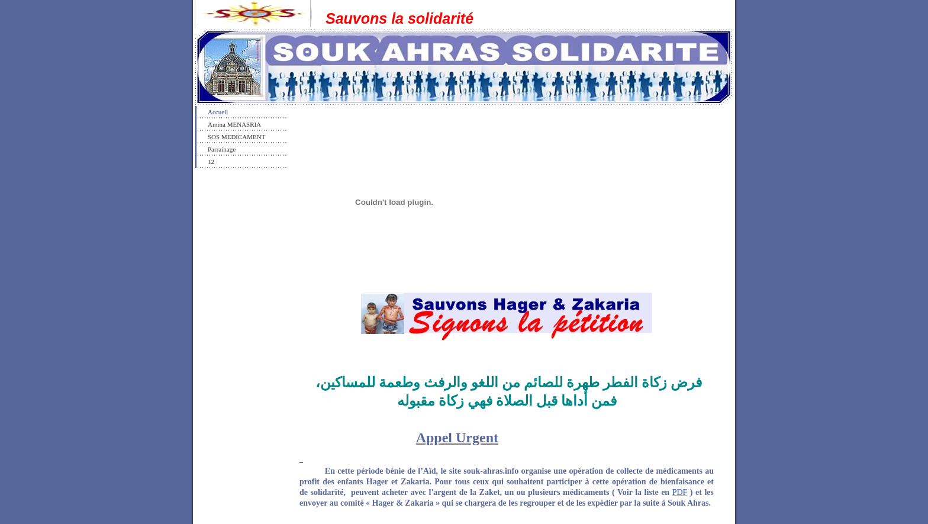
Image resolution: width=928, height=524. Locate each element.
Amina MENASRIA (234, 124)
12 (211, 161)
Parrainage (222, 149)
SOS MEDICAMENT (236, 136)
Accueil (218, 111)
